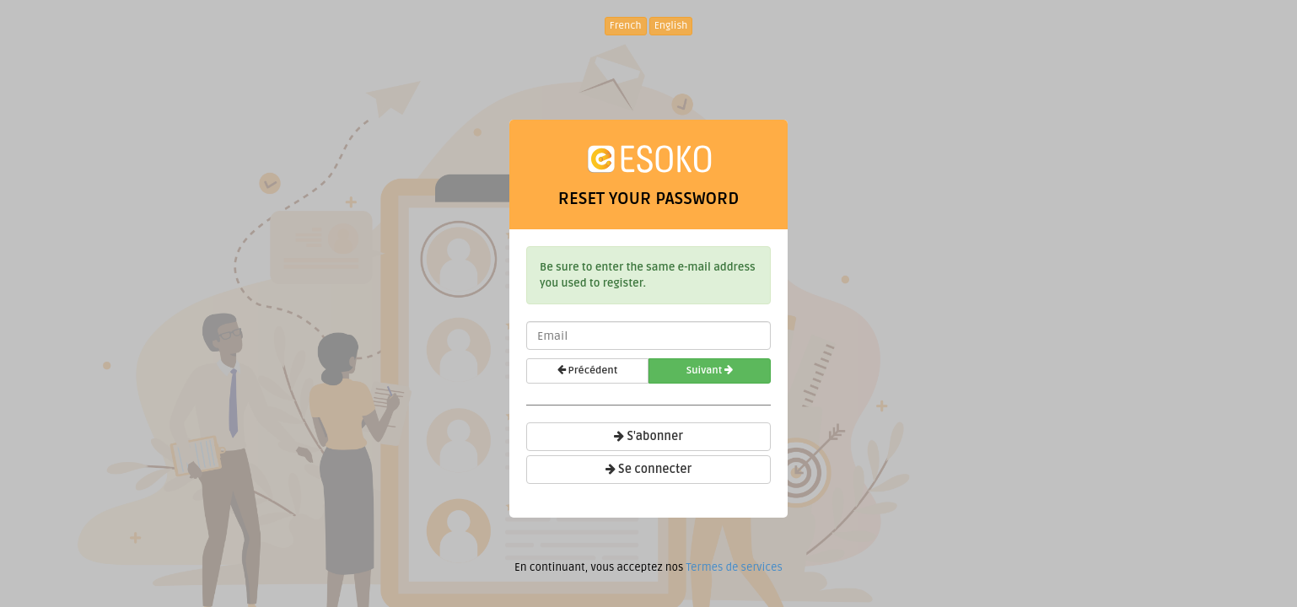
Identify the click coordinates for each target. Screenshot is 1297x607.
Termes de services (734, 567)
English (671, 25)
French (626, 25)
